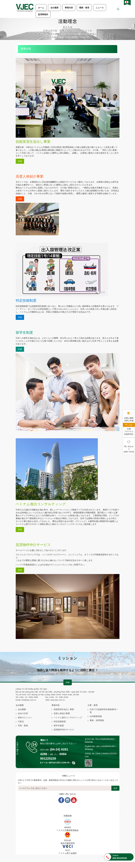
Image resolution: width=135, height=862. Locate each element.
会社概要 (54, 7)
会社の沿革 (23, 713)
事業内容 (69, 7)
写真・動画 (23, 725)
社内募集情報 (96, 716)
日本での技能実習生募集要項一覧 (104, 710)
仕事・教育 (93, 705)
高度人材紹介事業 (62, 713)
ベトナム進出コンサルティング (68, 717)
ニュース (100, 7)
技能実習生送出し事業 (64, 709)
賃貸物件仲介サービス (64, 729)
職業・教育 (84, 7)
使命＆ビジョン (25, 717)
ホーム (41, 7)
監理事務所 (43, 14)
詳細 (20, 161)
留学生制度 (59, 725)
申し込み (129, 425)
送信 (115, 788)
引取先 (21, 721)
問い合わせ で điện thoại (129, 449)
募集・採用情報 (97, 720)
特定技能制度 (60, 721)
